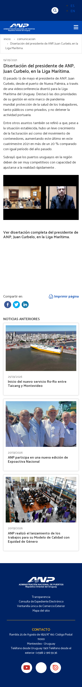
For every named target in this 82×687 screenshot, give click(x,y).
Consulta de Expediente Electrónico (41, 601)
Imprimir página (64, 296)
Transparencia (41, 597)
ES (73, 6)
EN (73, 11)
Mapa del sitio (41, 610)
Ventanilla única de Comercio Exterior (41, 606)
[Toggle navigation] (76, 27)
